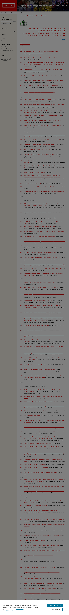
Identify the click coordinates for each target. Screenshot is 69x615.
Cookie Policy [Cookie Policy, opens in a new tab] (9, 610)
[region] (34, 607)
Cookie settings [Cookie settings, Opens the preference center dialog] (55, 609)
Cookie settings (20, 609)
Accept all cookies (55, 605)
